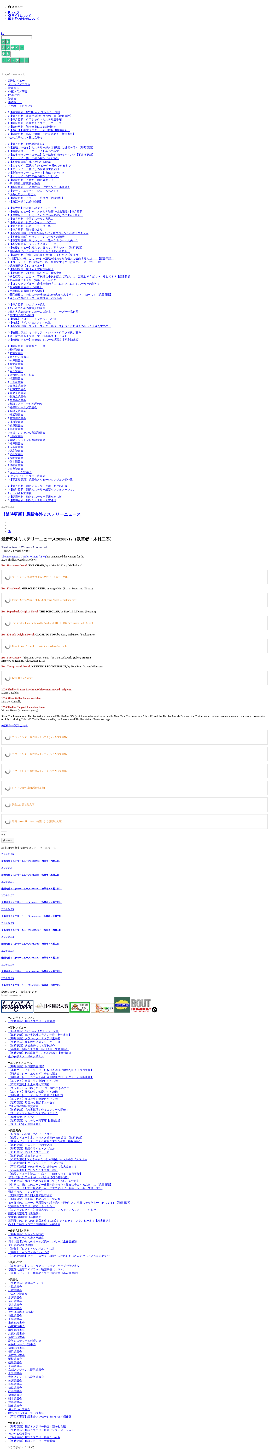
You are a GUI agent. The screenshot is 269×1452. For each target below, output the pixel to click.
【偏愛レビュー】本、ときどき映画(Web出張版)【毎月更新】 (46, 211)
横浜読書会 (15, 414)
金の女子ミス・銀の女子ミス (26, 137)
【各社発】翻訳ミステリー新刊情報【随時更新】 (39, 130)
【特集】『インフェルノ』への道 (29, 322)
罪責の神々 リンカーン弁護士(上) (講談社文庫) (37, 821)
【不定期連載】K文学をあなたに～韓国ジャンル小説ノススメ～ (48, 233)
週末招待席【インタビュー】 (26, 265)
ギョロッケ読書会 (20, 472)
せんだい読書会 (18, 356)
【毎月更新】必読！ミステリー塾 (29, 226)
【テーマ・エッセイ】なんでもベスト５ (33, 190)
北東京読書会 (17, 396)
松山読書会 (15, 454)
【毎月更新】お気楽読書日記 (26, 143)
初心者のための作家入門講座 (26, 308)
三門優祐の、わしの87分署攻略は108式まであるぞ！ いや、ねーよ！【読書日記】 (60, 294)
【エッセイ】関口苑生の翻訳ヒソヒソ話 (33, 176)
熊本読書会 (15, 461)
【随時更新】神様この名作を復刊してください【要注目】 (44, 254)
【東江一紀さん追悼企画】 (25, 201)
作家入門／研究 (17, 91)
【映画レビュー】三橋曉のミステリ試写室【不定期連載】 (44, 339)
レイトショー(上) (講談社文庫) (28, 787)
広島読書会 (15, 447)
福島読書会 (15, 371)
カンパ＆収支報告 (20, 493)
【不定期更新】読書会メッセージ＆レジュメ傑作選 (40, 479)
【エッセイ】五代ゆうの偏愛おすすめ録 (33, 169)
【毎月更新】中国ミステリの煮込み (31, 218)
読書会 (12, 98)
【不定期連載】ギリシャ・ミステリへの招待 (36, 236)
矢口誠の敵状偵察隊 (21, 315)
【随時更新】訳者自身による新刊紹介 (32, 126)
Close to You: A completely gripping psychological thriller (40, 646)
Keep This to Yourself (22, 678)
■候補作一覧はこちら (14, 725)
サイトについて (21, 15)
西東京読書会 (17, 389)
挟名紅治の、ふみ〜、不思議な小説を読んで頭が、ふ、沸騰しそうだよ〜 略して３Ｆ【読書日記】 (70, 276)
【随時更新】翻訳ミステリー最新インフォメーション (41, 489)
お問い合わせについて (25, 18)
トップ (14, 12)
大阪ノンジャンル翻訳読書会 (26, 439)
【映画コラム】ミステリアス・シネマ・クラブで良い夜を (44, 332)
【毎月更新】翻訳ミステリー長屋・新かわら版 (37, 485)
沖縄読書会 (15, 465)
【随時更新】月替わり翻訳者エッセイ (32, 179)
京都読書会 (15, 429)
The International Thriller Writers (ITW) (23, 556)
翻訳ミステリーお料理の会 (25, 403)
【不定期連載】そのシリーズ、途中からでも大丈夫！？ (43, 240)
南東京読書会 (17, 393)
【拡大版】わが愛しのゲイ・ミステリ (32, 207)
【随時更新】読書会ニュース (26, 346)
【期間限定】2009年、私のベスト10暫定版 (35, 272)
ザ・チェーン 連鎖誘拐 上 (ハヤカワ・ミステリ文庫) (40, 577)
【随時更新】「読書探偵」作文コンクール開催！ (39, 187)
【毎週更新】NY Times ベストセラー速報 (34, 112)
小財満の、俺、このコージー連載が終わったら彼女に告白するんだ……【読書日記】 (61, 258)
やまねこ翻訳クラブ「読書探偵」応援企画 (35, 298)
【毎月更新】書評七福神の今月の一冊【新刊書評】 (40, 115)
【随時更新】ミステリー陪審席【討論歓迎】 (36, 198)
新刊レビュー (16, 80)
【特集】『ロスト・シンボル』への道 (32, 318)
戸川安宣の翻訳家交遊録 (24, 183)
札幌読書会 (15, 349)
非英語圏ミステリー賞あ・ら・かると (32, 280)
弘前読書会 (15, 353)
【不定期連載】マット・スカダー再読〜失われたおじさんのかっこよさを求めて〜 (59, 326)
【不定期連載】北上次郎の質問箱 (29, 161)
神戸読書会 (15, 443)
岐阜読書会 (15, 425)
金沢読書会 (15, 364)
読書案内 (13, 87)
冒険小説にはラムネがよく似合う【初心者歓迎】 (39, 251)
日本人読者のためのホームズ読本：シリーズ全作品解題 (43, 311)
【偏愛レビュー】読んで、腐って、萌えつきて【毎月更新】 (46, 247)
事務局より (15, 102)
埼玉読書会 (15, 378)
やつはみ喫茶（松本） (22, 374)
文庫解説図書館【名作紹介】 (26, 290)
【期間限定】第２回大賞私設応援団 (31, 269)
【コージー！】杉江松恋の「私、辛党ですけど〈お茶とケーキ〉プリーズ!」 (56, 262)
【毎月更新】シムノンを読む (26, 304)
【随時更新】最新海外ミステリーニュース (35, 123)
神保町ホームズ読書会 (22, 407)
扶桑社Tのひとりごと (22, 194)
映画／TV (14, 95)
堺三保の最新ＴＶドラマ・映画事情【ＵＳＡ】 (37, 336)
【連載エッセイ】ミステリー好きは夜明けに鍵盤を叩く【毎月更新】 (51, 147)
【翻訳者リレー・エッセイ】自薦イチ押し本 (36, 172)
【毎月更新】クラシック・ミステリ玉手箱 (35, 119)
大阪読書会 (15, 436)
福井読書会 (15, 367)
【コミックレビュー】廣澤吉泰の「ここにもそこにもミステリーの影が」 (54, 283)
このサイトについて (20, 105)
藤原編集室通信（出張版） (25, 287)
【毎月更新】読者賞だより (25, 229)
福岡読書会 (15, 457)
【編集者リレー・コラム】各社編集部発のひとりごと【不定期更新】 (51, 154)
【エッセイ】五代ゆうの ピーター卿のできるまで (39, 165)
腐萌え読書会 (17, 411)
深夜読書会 (15, 468)
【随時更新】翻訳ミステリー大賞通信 (32, 500)
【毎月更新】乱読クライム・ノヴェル (32, 222)
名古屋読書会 (17, 418)
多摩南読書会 (17, 400)
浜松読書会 (15, 421)
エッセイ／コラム (19, 84)
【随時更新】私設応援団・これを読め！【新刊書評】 (41, 133)
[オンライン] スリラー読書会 (26, 475)
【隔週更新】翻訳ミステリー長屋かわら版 (35, 496)
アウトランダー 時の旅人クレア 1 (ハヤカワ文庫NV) (40, 737)
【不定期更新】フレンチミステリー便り (33, 244)
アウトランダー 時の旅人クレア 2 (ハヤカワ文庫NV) (40, 754)
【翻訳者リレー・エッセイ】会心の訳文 (33, 151)
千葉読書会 (15, 382)
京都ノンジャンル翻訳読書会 (26, 432)
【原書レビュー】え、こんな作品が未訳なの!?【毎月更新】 (45, 215)
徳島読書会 (15, 450)
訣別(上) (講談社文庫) (23, 804)
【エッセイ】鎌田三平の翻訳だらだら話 (33, 158)
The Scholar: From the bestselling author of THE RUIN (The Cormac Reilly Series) (52, 623)
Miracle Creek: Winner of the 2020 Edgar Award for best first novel (44, 600)
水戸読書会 (15, 360)
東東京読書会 (17, 385)
